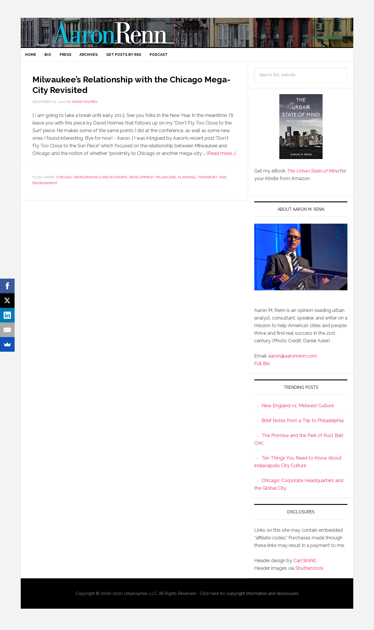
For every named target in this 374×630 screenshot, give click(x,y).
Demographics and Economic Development (114, 181)
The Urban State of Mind (313, 174)
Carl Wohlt (304, 564)
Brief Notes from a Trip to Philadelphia (303, 424)
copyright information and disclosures (262, 597)
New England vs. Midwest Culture (298, 409)
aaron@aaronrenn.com (292, 360)
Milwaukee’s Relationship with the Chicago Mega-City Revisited (117, 87)
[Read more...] (221, 157)
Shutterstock (309, 571)
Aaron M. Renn (187, 32)
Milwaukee (165, 181)
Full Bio (262, 367)
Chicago (64, 181)
